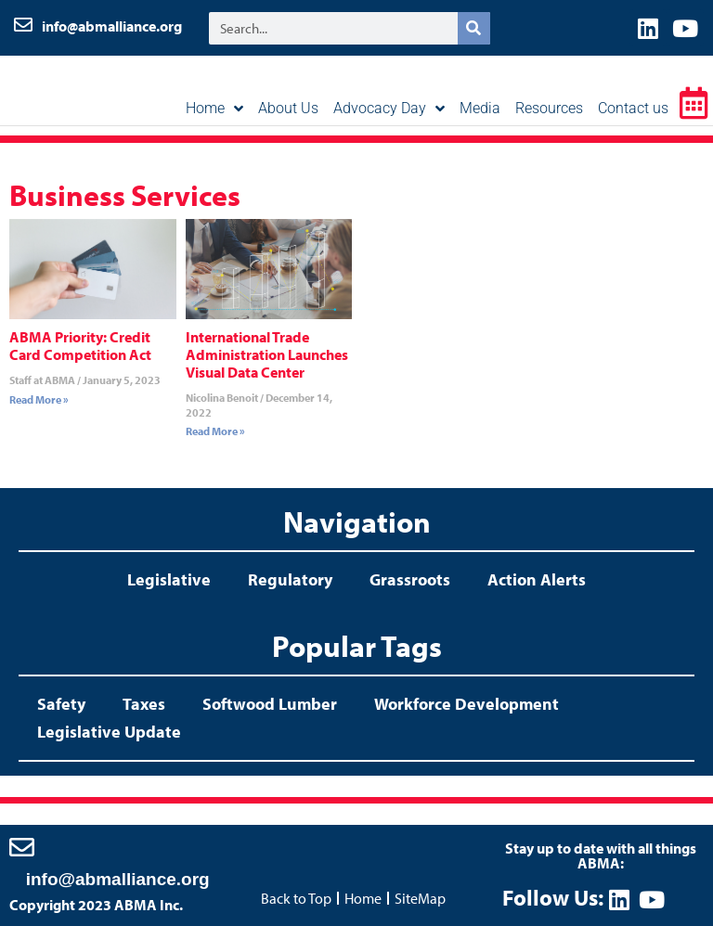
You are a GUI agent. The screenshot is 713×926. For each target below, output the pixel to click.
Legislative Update (109, 731)
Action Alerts (536, 579)
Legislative (169, 579)
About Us (288, 108)
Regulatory (290, 579)
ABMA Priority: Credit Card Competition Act (80, 346)
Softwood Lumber (269, 703)
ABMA (90, 88)
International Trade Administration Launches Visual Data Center (267, 354)
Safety (61, 703)
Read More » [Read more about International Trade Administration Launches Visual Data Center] (215, 431)
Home (214, 108)
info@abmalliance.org (112, 26)
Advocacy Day (389, 108)
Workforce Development (466, 703)
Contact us (633, 108)
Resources (549, 108)
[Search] (474, 28)
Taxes (144, 703)
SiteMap (420, 898)
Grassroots (409, 579)
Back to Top (296, 898)
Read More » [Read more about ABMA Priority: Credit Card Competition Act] (39, 399)
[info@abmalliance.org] (21, 846)
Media (480, 108)
